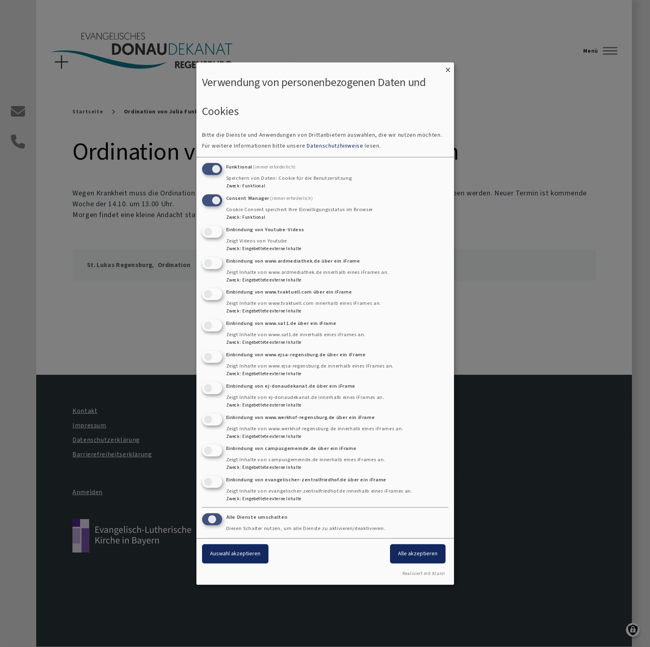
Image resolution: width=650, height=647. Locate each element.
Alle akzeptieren (417, 553)
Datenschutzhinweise (335, 146)
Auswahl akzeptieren (235, 553)
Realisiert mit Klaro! (423, 574)
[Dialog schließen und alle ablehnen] (448, 67)
